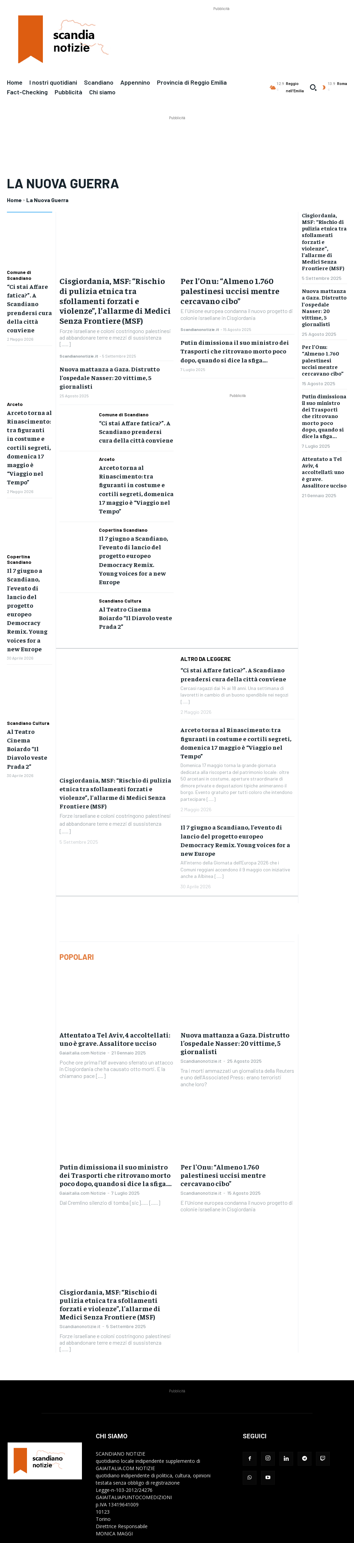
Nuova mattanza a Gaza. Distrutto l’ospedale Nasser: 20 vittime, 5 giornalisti (109, 377)
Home (14, 200)
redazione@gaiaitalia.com (150, 1495)
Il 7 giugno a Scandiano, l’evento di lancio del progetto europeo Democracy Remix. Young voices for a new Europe (132, 540)
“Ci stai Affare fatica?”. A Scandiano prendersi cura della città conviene (133, 430)
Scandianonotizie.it (78, 355)
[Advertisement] (221, 28)
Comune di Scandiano (19, 275)
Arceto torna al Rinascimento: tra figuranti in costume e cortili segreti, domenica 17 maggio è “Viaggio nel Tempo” (135, 482)
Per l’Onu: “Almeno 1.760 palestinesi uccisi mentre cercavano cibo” (229, 290)
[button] (313, 87)
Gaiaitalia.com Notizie (82, 1000)
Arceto (15, 398)
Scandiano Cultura (28, 699)
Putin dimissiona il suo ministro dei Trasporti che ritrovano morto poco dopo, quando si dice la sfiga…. (234, 350)
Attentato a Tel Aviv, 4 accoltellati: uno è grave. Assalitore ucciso (114, 986)
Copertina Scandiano (19, 545)
